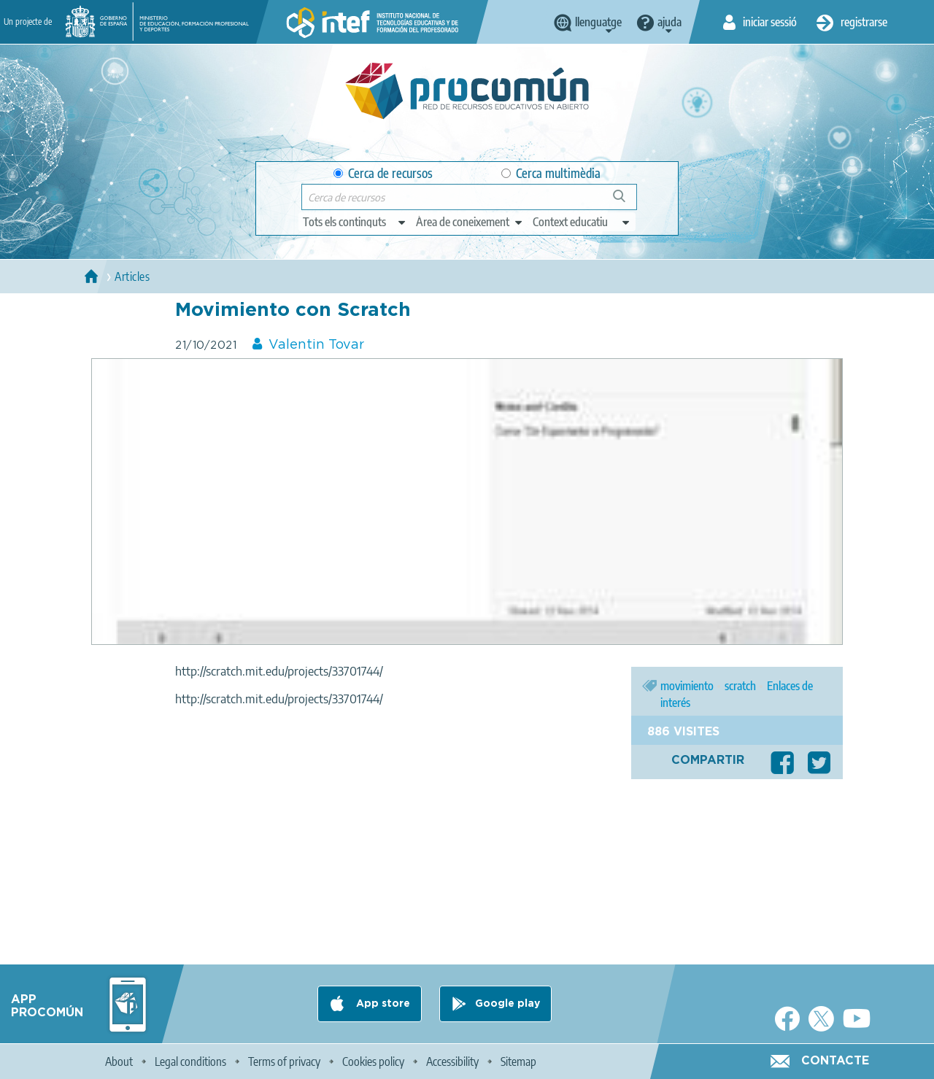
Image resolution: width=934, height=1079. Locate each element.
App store (381, 1003)
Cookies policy (373, 1061)
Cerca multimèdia (551, 173)
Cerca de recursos (383, 173)
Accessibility (452, 1061)
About (119, 1061)
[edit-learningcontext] (582, 221)
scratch (740, 685)
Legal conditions (190, 1061)
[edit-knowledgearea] (470, 221)
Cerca (626, 201)
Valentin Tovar (316, 345)
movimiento (687, 685)
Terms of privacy (284, 1061)
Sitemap (518, 1061)
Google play (507, 1003)
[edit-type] (355, 221)
